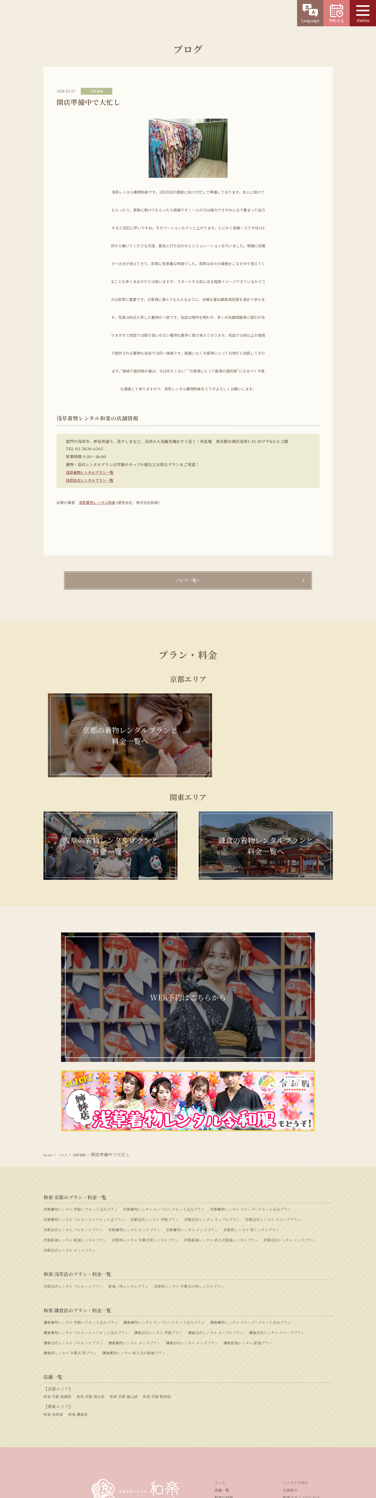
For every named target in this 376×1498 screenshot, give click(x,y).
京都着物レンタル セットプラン (134, 1125)
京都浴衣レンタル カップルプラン (212, 1115)
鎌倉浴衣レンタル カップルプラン (216, 1228)
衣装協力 (290, 1385)
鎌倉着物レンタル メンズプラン (134, 1238)
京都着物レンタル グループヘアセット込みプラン (250, 1105)
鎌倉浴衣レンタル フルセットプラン (73, 1238)
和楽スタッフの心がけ (301, 1393)
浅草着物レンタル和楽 (97, 502)
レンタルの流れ (295, 1378)
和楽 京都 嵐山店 (124, 1292)
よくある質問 (271, 1425)
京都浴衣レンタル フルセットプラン (73, 1125)
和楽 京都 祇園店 (57, 1292)
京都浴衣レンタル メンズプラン (289, 1135)
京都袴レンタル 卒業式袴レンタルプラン (145, 1135)
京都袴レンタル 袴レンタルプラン (251, 1125)
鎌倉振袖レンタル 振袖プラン (247, 1238)
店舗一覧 (221, 1385)
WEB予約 (85, 1425)
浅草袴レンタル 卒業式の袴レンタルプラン (189, 1181)
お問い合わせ (179, 1425)
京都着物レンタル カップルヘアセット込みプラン (164, 1105)
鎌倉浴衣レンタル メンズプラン (192, 1238)
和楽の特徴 (223, 1393)
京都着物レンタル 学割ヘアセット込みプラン (80, 1105)
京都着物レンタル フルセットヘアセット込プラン (84, 1115)
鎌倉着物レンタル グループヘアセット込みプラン (250, 1217)
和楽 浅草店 (53, 1310)
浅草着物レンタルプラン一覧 (91, 472)
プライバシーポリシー (229, 1456)
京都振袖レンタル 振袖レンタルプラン (75, 1135)
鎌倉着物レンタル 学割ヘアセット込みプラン (80, 1217)
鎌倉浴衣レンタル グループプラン (277, 1228)
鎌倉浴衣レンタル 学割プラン (158, 1228)
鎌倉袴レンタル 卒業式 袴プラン (70, 1248)
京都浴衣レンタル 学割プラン (154, 1115)
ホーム (219, 1378)
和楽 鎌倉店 (78, 1310)
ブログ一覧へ (188, 580)
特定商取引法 (190, 1456)
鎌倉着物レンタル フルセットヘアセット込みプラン (86, 1228)
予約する (336, 13)
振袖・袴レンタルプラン (128, 1181)
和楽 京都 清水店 (90, 1292)
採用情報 (160, 1456)
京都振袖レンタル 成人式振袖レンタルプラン (221, 1135)
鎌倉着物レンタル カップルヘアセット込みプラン (164, 1217)
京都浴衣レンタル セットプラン (69, 1145)
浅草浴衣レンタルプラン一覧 (91, 480)
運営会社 (135, 1456)
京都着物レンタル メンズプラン (192, 1125)
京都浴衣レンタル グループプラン (273, 1115)
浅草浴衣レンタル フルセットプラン (73, 1181)
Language (310, 13)
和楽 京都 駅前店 (157, 1292)
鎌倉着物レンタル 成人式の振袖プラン (134, 1248)
